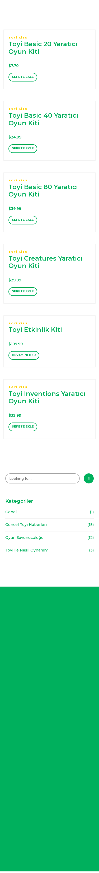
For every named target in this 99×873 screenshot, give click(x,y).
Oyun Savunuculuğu (24, 539)
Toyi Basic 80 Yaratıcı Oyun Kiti (43, 191)
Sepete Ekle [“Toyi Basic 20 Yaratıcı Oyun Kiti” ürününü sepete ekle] (23, 77)
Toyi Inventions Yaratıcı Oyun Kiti (46, 398)
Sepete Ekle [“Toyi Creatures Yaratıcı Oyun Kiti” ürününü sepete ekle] (23, 292)
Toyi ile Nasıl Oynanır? (26, 552)
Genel (11, 513)
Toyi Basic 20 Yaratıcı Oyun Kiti (42, 47)
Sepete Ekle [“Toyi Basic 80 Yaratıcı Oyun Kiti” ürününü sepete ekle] (23, 221)
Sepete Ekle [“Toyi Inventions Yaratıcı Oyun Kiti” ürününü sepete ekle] (23, 428)
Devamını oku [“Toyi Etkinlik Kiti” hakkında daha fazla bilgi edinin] (24, 356)
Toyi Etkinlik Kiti (35, 331)
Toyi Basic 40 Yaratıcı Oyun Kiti (43, 119)
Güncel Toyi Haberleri (26, 526)
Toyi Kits (17, 37)
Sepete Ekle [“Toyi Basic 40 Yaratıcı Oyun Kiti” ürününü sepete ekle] (23, 149)
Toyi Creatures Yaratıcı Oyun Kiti (45, 263)
